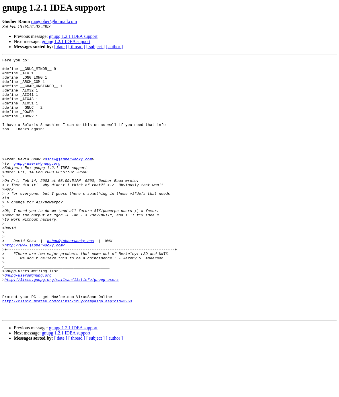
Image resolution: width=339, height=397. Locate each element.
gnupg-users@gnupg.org (37, 184)
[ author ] (114, 46)
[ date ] (60, 46)
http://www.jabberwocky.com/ (35, 282)
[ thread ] (76, 46)
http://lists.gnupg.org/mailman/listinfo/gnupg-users (62, 324)
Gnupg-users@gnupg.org (28, 319)
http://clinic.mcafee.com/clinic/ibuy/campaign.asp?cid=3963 (67, 350)
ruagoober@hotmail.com (54, 21)
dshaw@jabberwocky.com (68, 179)
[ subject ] (95, 46)
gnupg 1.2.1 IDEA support (73, 36)
